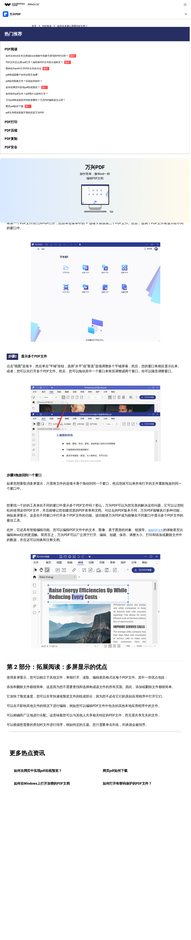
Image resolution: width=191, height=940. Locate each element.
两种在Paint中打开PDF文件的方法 (12, 125)
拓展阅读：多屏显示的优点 (46, 163)
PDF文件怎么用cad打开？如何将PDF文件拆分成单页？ (12, 111)
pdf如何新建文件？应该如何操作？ (12, 149)
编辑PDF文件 (157, 530)
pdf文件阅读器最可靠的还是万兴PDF (12, 209)
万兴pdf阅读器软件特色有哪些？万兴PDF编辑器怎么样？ (12, 187)
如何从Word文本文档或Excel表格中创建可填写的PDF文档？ (12, 94)
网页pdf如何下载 (12, 199)
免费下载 (132, 85)
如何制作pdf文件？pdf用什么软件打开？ (12, 173)
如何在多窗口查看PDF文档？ (79, 26)
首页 (35, 26)
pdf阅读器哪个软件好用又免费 (12, 137)
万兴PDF (97, 121)
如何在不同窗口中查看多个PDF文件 (52, 156)
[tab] (12, 82)
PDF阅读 (49, 26)
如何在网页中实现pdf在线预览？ (12, 161)
